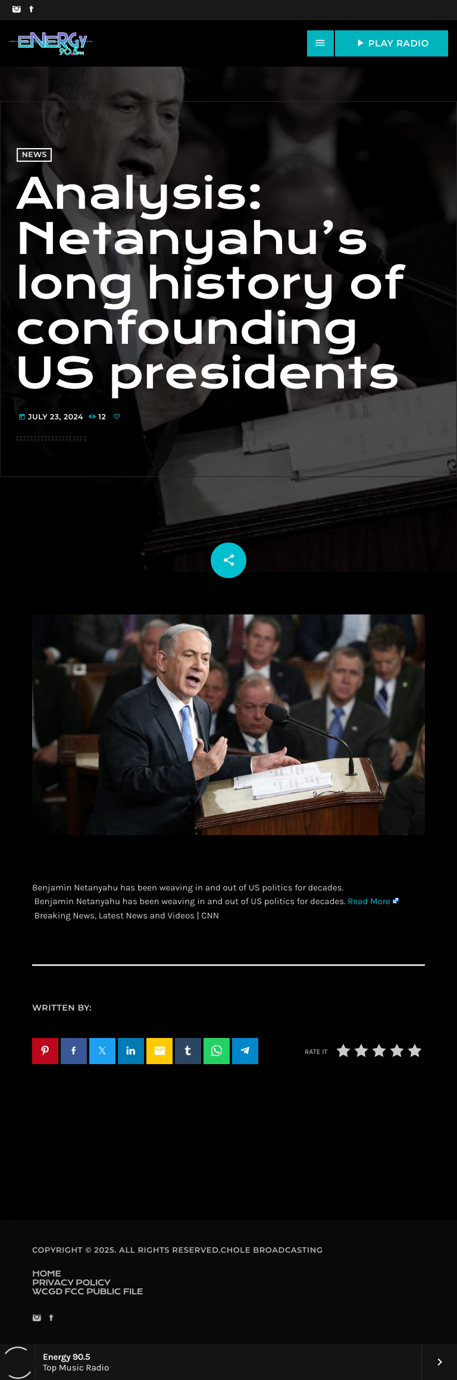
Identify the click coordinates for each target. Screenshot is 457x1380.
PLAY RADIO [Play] (391, 43)
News (34, 154)
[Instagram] (16, 10)
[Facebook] (31, 10)
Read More (369, 901)
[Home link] (50, 43)
